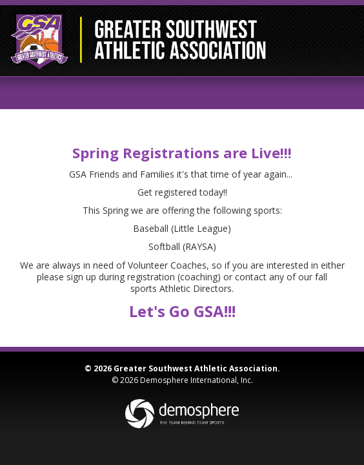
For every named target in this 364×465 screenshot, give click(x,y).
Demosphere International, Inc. (196, 380)
